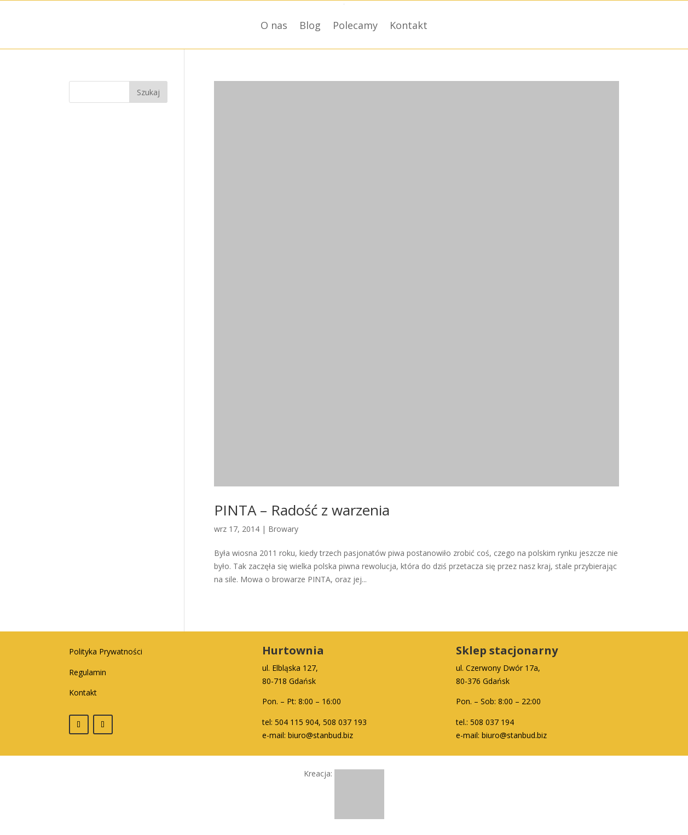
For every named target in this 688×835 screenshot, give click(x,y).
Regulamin (87, 672)
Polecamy (355, 25)
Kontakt (408, 25)
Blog (310, 25)
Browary (283, 529)
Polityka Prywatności (105, 651)
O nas (274, 25)
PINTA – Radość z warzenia (302, 510)
